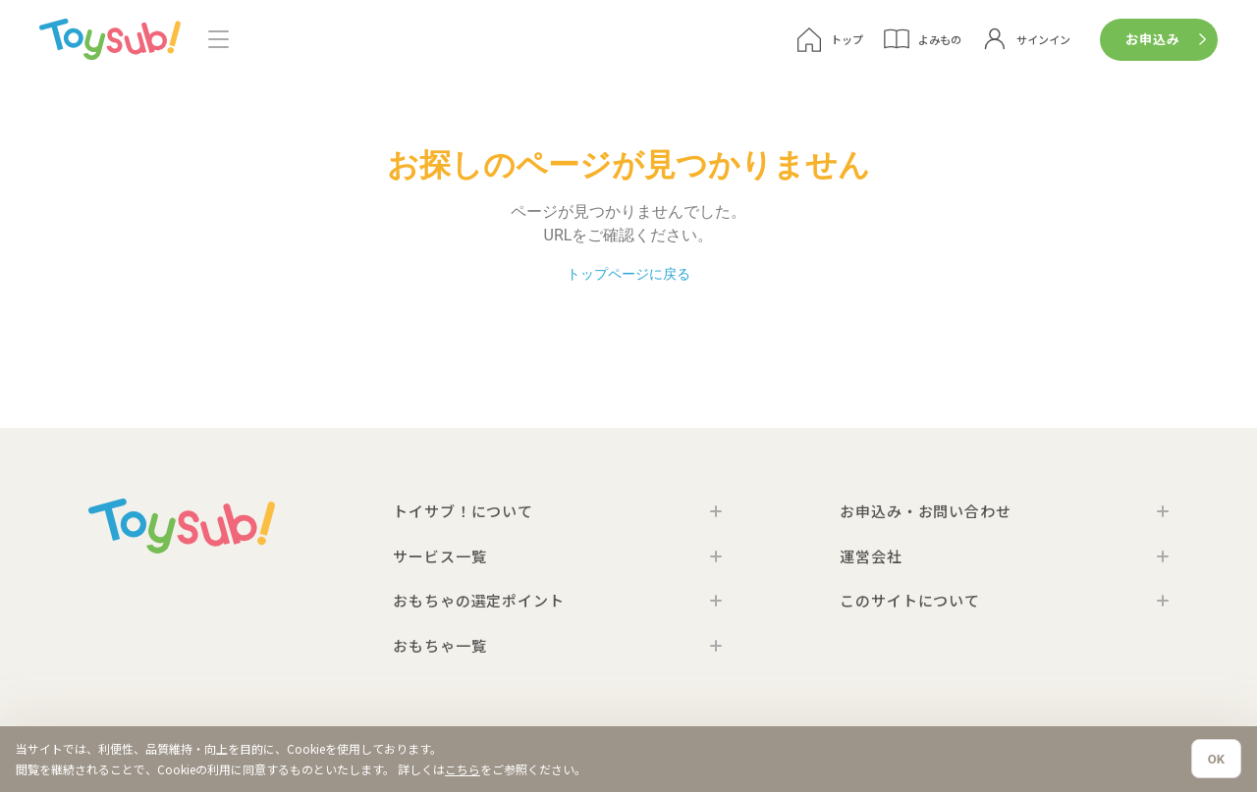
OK (1216, 759)
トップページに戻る (628, 274)
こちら (462, 769)
